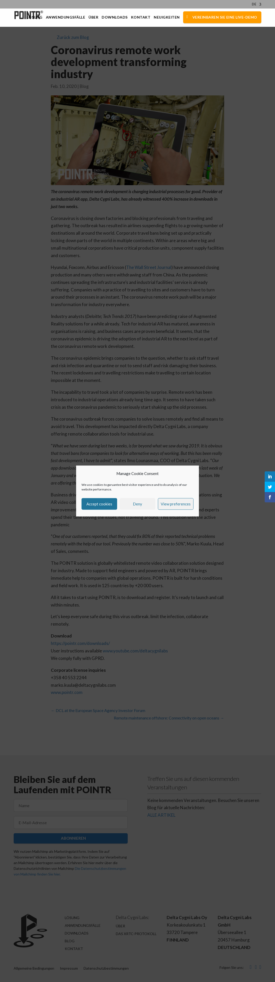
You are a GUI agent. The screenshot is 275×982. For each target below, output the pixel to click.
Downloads (115, 17)
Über (93, 17)
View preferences (176, 504)
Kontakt (141, 17)
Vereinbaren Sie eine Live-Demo (224, 17)
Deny (137, 504)
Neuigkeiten (167, 17)
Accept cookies (99, 504)
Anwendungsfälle (65, 17)
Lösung (35, 17)
